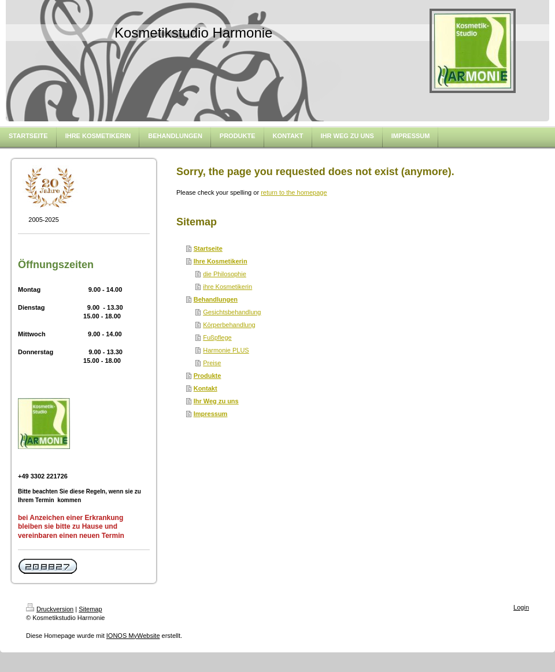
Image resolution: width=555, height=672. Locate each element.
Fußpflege (217, 337)
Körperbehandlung (229, 324)
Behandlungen (216, 299)
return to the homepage (294, 192)
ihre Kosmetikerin (227, 286)
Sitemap (90, 609)
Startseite (208, 248)
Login (521, 607)
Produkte (207, 375)
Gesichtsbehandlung (232, 312)
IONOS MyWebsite (133, 635)
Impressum (211, 413)
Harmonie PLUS (226, 350)
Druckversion (49, 609)
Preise (212, 362)
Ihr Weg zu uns (216, 401)
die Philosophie (224, 273)
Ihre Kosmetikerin (220, 261)
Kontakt (205, 388)
